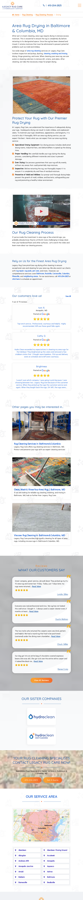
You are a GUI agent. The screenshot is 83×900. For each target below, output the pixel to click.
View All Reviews (41, 680)
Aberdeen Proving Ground (57, 850)
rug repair (20, 271)
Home (15, 14)
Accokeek (51, 855)
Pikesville (15, 276)
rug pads (28, 271)
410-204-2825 (55, 5)
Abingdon (22, 855)
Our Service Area (41, 796)
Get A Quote (52, 780)
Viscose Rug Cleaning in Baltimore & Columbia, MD (39, 535)
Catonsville (57, 273)
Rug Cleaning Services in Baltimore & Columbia (37, 443)
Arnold (21, 871)
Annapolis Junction (26, 866)
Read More (36, 586)
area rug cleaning (34, 50)
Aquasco (50, 866)
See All (68, 296)
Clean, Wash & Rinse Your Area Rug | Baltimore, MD (39, 489)
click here (16, 279)
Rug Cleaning (27, 14)
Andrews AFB (24, 861)
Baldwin (22, 877)
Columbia (65, 273)
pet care (35, 271)
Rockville (48, 273)
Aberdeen (22, 850)
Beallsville (51, 882)
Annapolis (51, 861)
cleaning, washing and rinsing (55, 53)
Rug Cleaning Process (44, 14)
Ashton (50, 871)
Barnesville (23, 882)
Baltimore (40, 273)
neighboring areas (31, 276)
